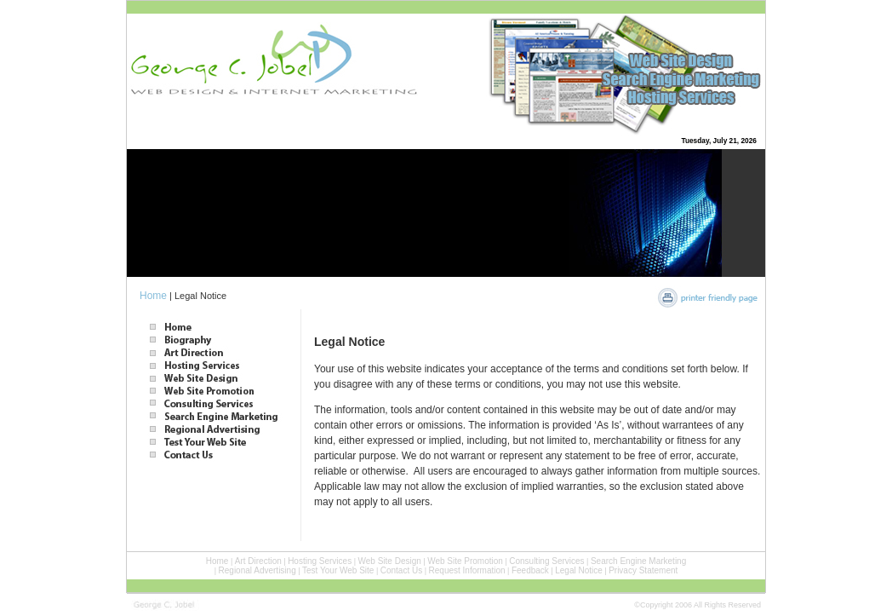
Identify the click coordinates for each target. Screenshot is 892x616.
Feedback (530, 570)
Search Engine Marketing (638, 561)
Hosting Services (320, 561)
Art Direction (258, 561)
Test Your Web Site (338, 570)
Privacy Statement (643, 570)
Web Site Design (389, 561)
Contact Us (401, 570)
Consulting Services (546, 561)
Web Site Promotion (465, 561)
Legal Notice (579, 570)
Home (153, 296)
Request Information (467, 570)
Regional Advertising (257, 570)
